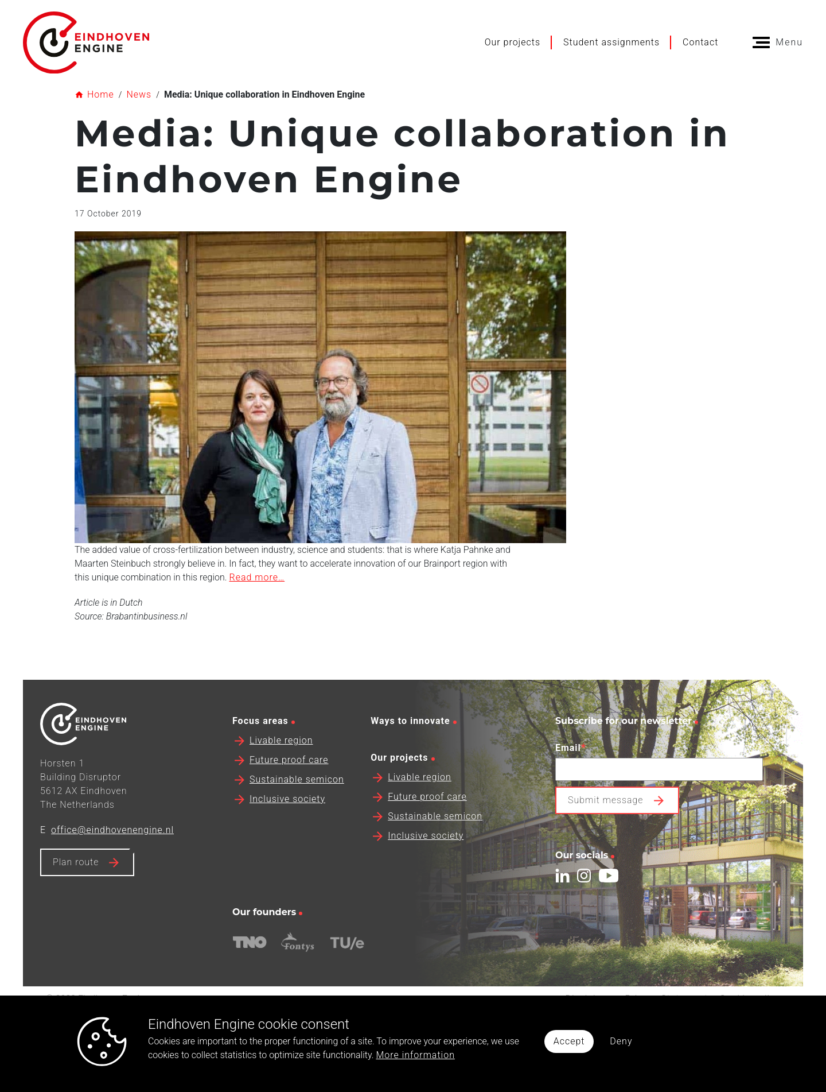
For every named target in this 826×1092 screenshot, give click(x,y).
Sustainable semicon (297, 802)
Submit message (606, 823)
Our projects (512, 42)
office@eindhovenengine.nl (112, 853)
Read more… (257, 577)
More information (415, 1055)
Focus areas (260, 744)
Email (570, 771)
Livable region (281, 763)
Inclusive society (287, 822)
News (138, 94)
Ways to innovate (410, 744)
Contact (700, 42)
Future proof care (289, 783)
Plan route (76, 885)
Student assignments (611, 42)
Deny (621, 1041)
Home (100, 94)
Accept (569, 1041)
